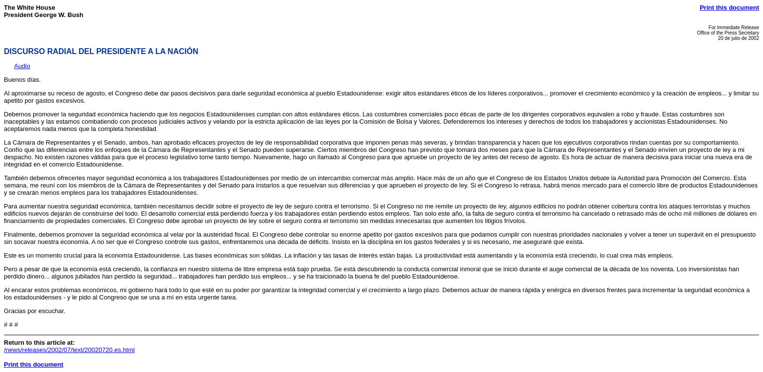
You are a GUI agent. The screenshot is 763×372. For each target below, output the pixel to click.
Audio (22, 66)
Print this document (729, 7)
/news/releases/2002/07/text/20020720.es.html (69, 349)
